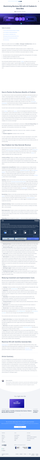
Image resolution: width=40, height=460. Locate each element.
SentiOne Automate (15, 288)
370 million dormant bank (31, 197)
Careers (3, 441)
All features (28, 438)
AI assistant (28, 443)
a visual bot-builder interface (28, 328)
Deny (8, 238)
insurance (16, 111)
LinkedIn (37, 458)
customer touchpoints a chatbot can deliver (14, 149)
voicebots (3, 154)
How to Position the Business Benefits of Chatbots (13, 30)
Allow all (33, 238)
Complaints (16, 441)
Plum (20, 218)
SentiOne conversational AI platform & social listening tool (20, 1)
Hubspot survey (5, 151)
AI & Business (23, 410)
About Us (3, 438)
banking (6, 111)
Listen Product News (5, 410)
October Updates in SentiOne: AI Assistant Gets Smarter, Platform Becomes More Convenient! (9, 414)
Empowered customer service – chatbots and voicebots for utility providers (28, 414)
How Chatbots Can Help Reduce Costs (11, 34)
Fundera (3, 195)
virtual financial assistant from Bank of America (20, 181)
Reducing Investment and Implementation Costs (13, 36)
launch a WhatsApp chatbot (22, 311)
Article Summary (7, 39)
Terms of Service (16, 438)
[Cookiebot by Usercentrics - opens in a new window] (35, 220)
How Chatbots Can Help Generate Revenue (12, 32)
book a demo (27, 349)
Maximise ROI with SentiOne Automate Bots (12, 37)
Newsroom (3, 444)
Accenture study (32, 187)
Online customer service (30, 441)
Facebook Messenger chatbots (26, 170)
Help (3, 451)
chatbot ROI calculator (29, 351)
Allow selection (20, 238)
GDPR (15, 443)
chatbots (22, 61)
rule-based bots (29, 96)
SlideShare (33, 458)
